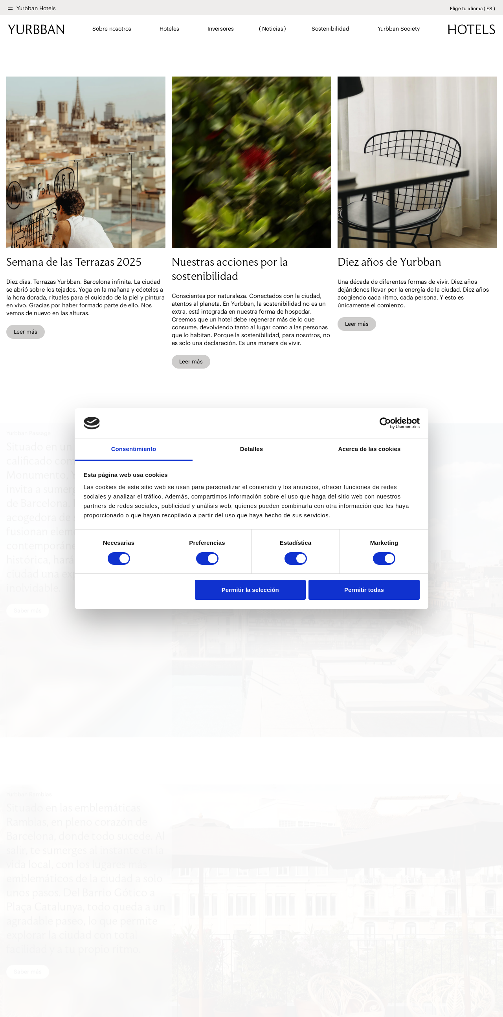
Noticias (272, 28)
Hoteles (169, 28)
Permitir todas (364, 589)
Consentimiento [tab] (133, 449)
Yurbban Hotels (36, 8)
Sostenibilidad (330, 28)
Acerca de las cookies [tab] (369, 449)
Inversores (220, 28)
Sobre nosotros (112, 28)
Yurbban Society (398, 28)
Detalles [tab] (251, 449)
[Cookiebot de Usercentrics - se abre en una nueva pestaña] (385, 423)
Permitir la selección (250, 589)
